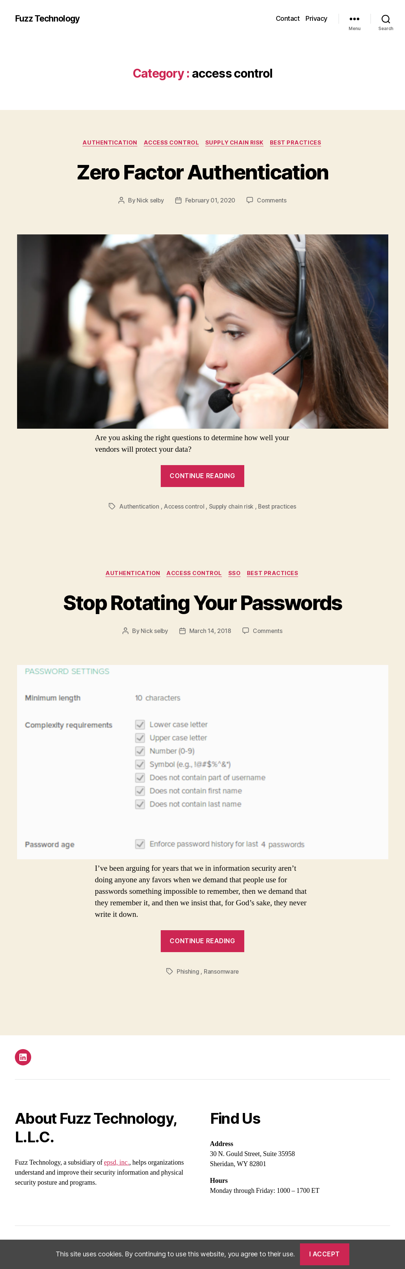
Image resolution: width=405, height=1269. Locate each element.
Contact (288, 18)
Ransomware (221, 972)
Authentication (107, 143)
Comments (272, 201)
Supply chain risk (235, 143)
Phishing (187, 972)
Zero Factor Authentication (203, 171)
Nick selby (150, 201)
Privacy (316, 18)
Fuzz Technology (48, 18)
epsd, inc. (116, 1163)
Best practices (299, 143)
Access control (171, 143)
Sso (236, 574)
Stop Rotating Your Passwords (202, 602)
